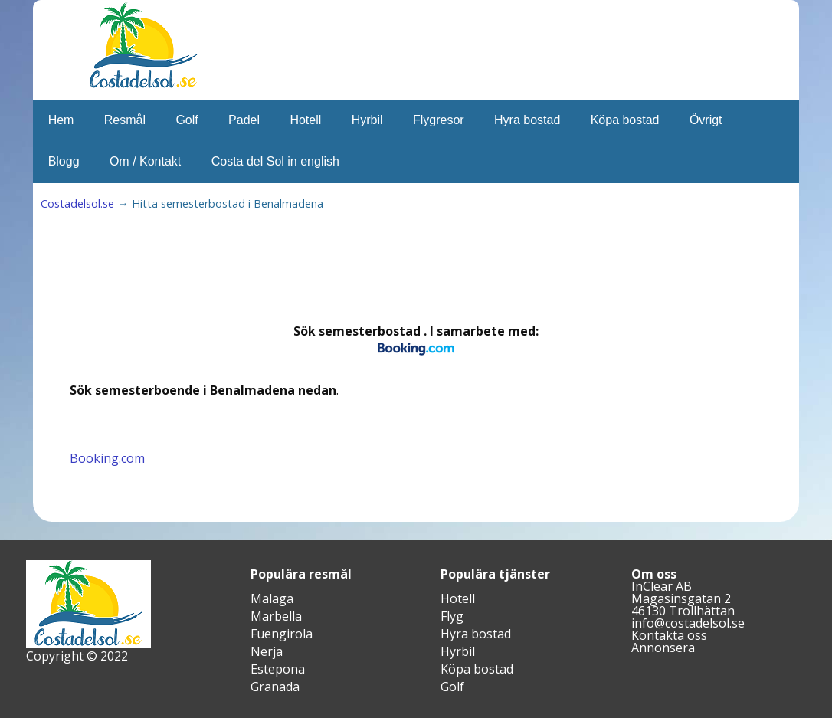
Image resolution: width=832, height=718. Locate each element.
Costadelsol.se (77, 203)
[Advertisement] (350, 272)
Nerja (267, 651)
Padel (244, 119)
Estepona (278, 669)
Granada (275, 686)
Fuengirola (282, 633)
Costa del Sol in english (275, 161)
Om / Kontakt (145, 161)
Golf (186, 119)
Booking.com (107, 458)
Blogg (64, 161)
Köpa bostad (625, 119)
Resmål (125, 119)
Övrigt (706, 119)
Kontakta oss (669, 635)
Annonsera (663, 647)
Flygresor (438, 119)
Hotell (305, 119)
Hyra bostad (527, 119)
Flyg (452, 616)
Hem (61, 119)
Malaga (272, 598)
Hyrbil (367, 119)
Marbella (276, 616)
